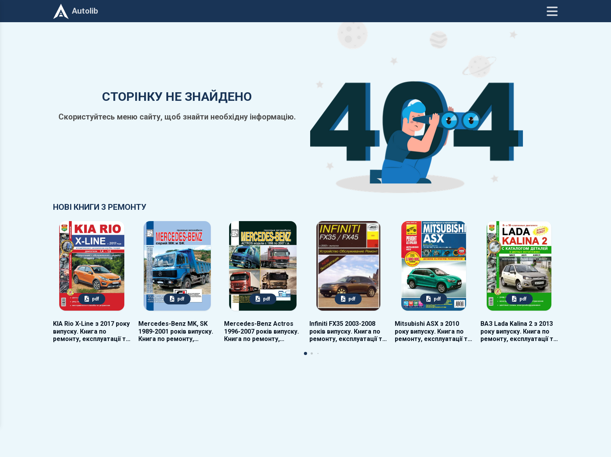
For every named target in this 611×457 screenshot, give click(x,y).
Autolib (75, 11)
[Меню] (552, 11)
